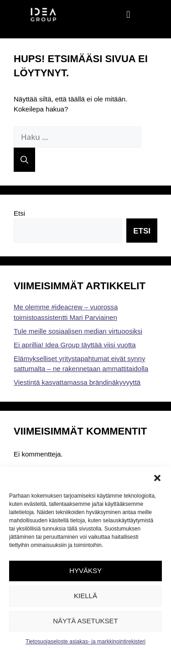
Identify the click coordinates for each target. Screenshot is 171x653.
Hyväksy (85, 570)
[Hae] (24, 160)
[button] (157, 478)
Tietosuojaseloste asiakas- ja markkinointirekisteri (85, 641)
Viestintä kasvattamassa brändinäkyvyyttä (77, 382)
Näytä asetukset (85, 621)
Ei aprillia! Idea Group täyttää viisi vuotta (75, 345)
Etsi (19, 213)
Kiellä (85, 596)
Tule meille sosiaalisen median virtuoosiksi (78, 331)
